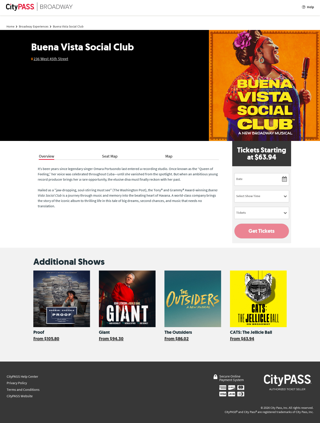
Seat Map (110, 156)
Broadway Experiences (33, 26)
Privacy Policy (17, 383)
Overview (46, 156)
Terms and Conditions (23, 389)
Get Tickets (261, 231)
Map (168, 156)
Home (10, 26)
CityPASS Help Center (22, 376)
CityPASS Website (20, 396)
